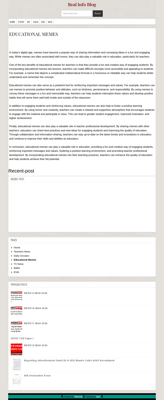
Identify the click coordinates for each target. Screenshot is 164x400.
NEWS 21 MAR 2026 (36, 345)
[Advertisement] (82, 207)
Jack (98, 397)
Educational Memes (25, 259)
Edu (43, 21)
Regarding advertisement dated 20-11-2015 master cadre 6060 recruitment (69, 360)
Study (21, 21)
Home (12, 21)
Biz (28, 21)
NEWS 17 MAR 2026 (36, 323)
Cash (35, 21)
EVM (16, 272)
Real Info (78, 397)
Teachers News (22, 251)
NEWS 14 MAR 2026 (35, 293)
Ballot (17, 268)
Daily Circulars (21, 255)
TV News (19, 264)
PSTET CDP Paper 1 (22, 338)
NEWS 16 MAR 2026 (36, 308)
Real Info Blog (82, 5)
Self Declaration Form (37, 375)
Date (50, 21)
